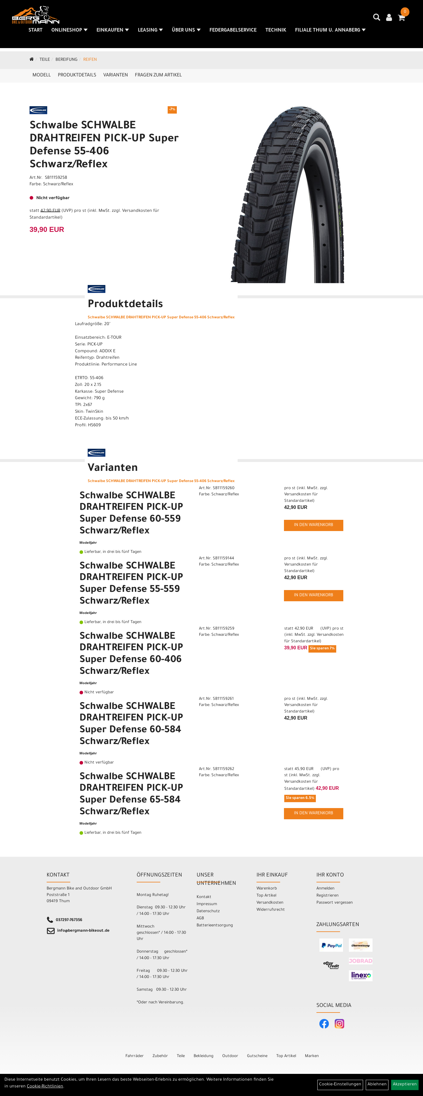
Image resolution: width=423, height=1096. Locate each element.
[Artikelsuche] (376, 20)
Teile (45, 60)
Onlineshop (70, 32)
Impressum (207, 904)
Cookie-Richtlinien (45, 1086)
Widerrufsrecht (271, 910)
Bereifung (66, 60)
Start (36, 32)
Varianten (115, 75)
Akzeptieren (405, 1084)
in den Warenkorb (313, 525)
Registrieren (327, 896)
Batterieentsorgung (215, 925)
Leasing (150, 32)
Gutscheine (257, 1056)
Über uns (186, 32)
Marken (312, 1056)
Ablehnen (377, 1084)
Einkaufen (113, 32)
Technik (276, 32)
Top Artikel (266, 896)
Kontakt (204, 897)
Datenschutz (208, 911)
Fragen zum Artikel (158, 75)
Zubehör (160, 1056)
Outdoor (230, 1056)
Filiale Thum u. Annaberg (330, 32)
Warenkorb (267, 889)
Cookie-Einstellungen (340, 1084)
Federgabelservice (233, 32)
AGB (200, 918)
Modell (41, 75)
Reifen (90, 60)
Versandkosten (270, 903)
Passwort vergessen (334, 903)
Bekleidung (203, 1056)
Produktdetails (77, 75)
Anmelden (325, 889)
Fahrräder (134, 1056)
